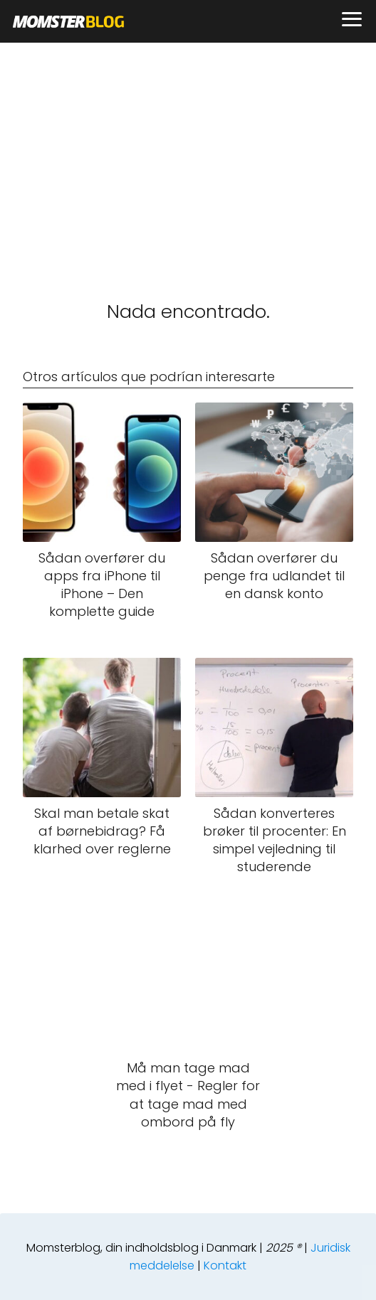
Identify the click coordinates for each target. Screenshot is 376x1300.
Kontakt (225, 1265)
